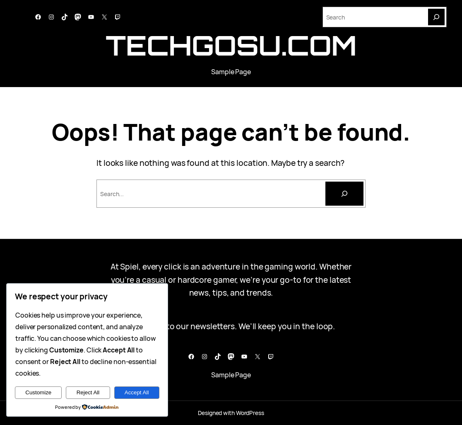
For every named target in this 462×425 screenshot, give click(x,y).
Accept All (137, 392)
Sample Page (231, 71)
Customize (38, 392)
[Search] (436, 17)
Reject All (88, 392)
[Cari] (344, 194)
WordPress (250, 413)
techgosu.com (231, 45)
